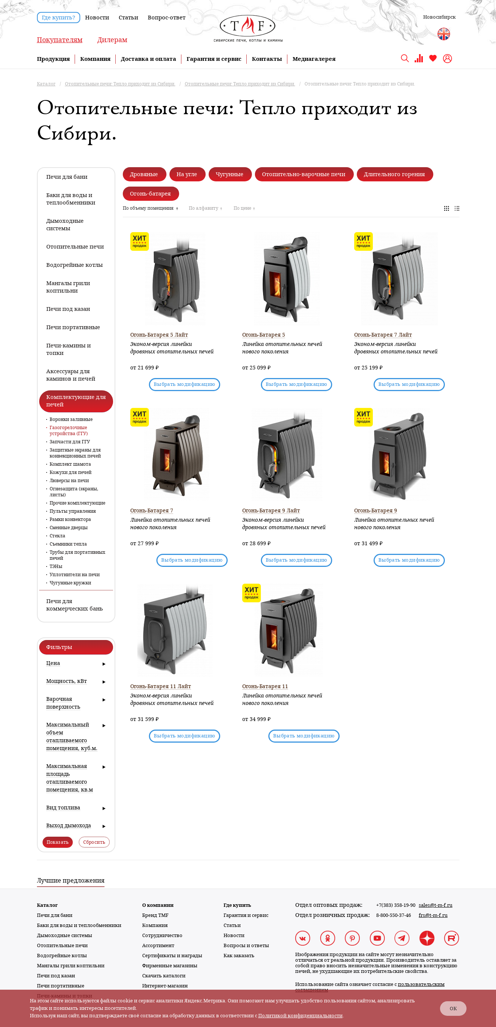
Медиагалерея (314, 59)
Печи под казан (56, 975)
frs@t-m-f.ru (433, 915)
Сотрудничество (162, 935)
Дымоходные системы (64, 935)
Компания (95, 59)
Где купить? (58, 17)
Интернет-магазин (165, 986)
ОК (453, 1008)
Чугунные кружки (70, 583)
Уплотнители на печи (75, 574)
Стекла (57, 536)
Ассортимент (158, 945)
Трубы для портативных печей (77, 555)
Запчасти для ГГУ (70, 441)
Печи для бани (54, 915)
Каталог (47, 905)
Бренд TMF (155, 915)
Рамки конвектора (70, 519)
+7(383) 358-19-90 (395, 905)
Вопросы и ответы (246, 945)
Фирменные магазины (169, 965)
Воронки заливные (71, 419)
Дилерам (112, 40)
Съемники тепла (68, 544)
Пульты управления (73, 511)
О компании (158, 905)
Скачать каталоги (163, 975)
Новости (97, 17)
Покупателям (59, 40)
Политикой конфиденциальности (300, 1015)
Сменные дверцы (69, 527)
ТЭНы (56, 566)
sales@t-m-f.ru (435, 905)
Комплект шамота (70, 464)
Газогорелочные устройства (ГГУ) (69, 430)
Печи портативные (60, 986)
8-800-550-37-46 (393, 915)
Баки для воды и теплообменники (79, 925)
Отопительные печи (62, 945)
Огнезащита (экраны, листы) (74, 491)
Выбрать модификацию (184, 384)
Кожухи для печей (70, 472)
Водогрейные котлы (62, 955)
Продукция (53, 59)
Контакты (267, 59)
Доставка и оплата (148, 59)
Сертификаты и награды (172, 955)
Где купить (237, 905)
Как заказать (239, 955)
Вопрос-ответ (166, 17)
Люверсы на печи (69, 480)
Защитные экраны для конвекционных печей (75, 453)
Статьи (128, 17)
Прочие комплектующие (77, 503)
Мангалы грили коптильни (70, 965)
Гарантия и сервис (214, 59)
